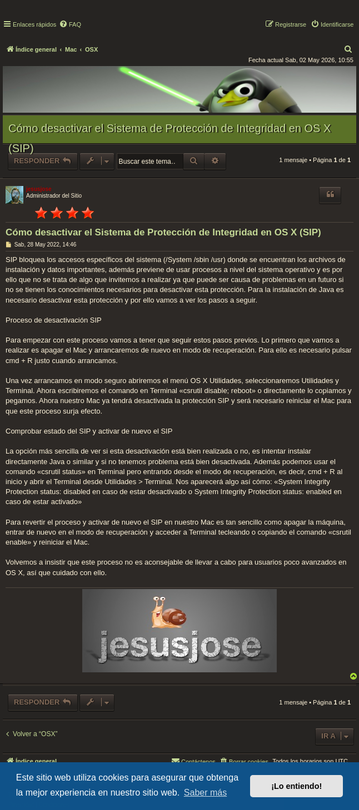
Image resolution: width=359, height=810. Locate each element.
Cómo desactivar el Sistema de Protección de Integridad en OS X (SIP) (169, 138)
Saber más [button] (205, 792)
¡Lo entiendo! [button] (296, 786)
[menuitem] (70, 24)
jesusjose (39, 189)
